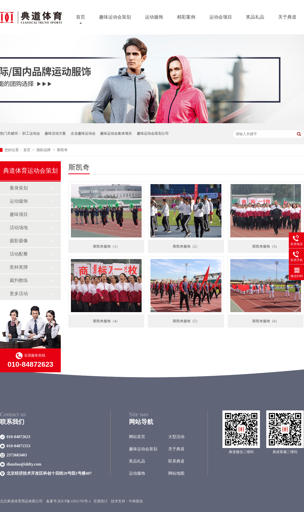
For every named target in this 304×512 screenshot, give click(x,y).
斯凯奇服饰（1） (106, 246)
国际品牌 (44, 150)
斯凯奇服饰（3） (265, 246)
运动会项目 (220, 17)
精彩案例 (186, 17)
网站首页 (137, 437)
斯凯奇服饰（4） (106, 321)
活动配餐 (19, 254)
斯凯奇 (62, 150)
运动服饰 (154, 17)
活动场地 (19, 227)
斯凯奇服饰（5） (186, 321)
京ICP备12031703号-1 (74, 501)
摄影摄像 (19, 240)
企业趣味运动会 (83, 133)
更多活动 (19, 293)
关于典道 (287, 17)
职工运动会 (31, 133)
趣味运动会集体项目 (116, 133)
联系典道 (176, 461)
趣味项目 (19, 214)
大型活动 (176, 437)
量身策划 (19, 187)
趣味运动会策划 (115, 17)
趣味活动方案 (55, 133)
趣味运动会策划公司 (153, 133)
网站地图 (176, 473)
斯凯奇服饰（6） (265, 321)
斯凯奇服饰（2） (186, 246)
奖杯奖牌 (19, 267)
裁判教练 (19, 280)
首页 (80, 17)
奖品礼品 (255, 17)
